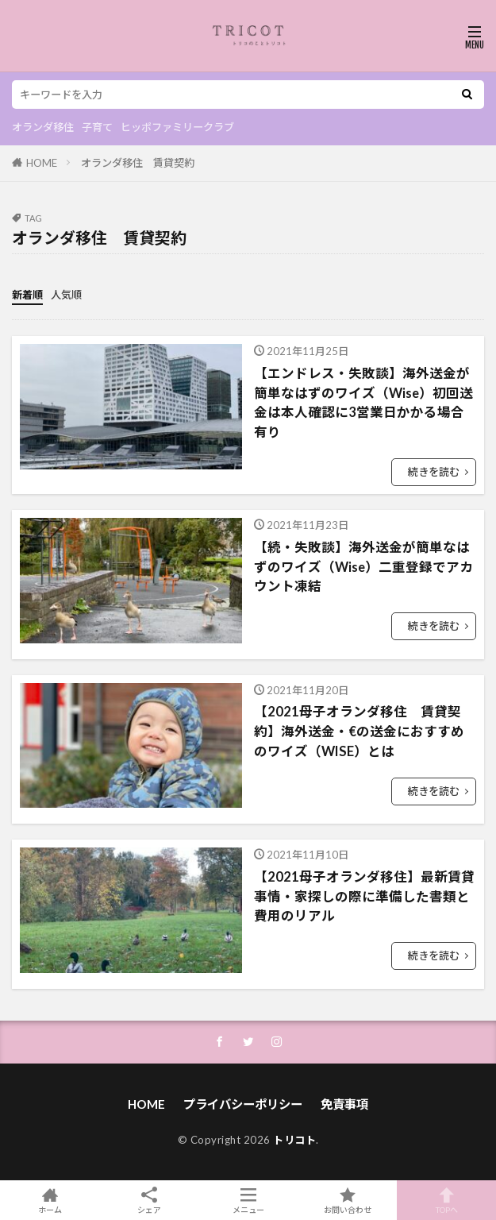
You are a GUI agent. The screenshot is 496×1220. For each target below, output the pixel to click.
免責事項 (344, 1104)
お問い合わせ (347, 1200)
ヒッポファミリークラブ (177, 127)
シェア (148, 1200)
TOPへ (446, 1200)
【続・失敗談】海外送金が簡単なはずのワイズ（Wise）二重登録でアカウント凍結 (363, 567)
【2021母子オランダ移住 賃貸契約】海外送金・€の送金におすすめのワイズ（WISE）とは (359, 731)
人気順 (66, 294)
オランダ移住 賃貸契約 (137, 162)
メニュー (248, 1200)
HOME (41, 162)
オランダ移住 (43, 127)
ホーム (49, 1200)
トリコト (294, 1139)
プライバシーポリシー (242, 1104)
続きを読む (433, 471)
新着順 (27, 294)
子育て (97, 127)
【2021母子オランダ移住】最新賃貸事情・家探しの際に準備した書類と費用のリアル (364, 897)
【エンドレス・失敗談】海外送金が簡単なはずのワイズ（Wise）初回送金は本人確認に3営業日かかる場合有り (363, 402)
